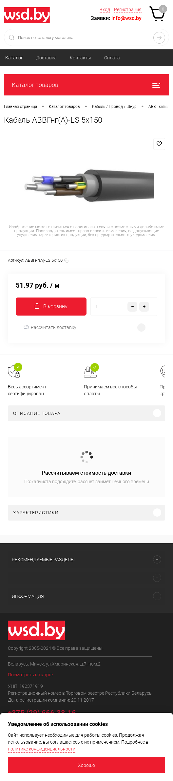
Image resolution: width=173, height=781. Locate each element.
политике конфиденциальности (41, 748)
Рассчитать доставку (50, 327)
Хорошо (86, 765)
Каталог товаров (86, 84)
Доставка (46, 57)
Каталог (14, 57)
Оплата (112, 57)
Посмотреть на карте (30, 674)
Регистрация (128, 9)
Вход (105, 9)
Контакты (80, 57)
